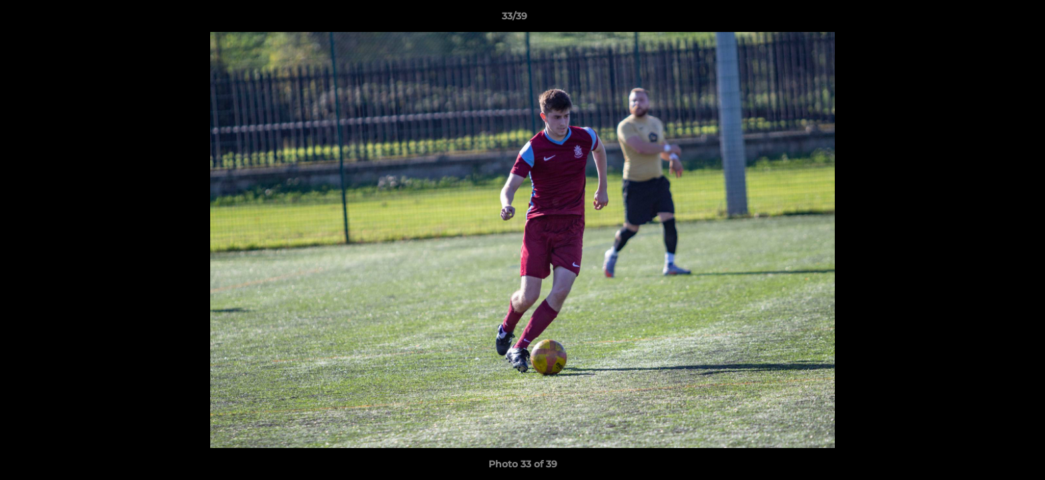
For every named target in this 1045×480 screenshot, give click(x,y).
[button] (989, 19)
